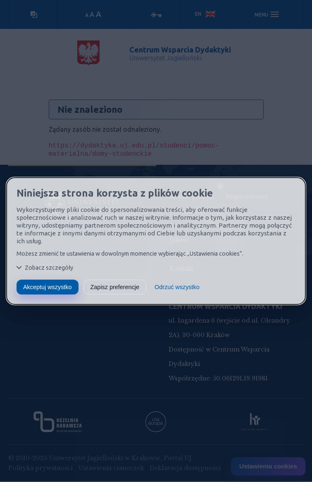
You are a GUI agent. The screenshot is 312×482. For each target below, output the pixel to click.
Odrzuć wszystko (177, 287)
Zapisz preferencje (115, 287)
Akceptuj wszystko (47, 287)
